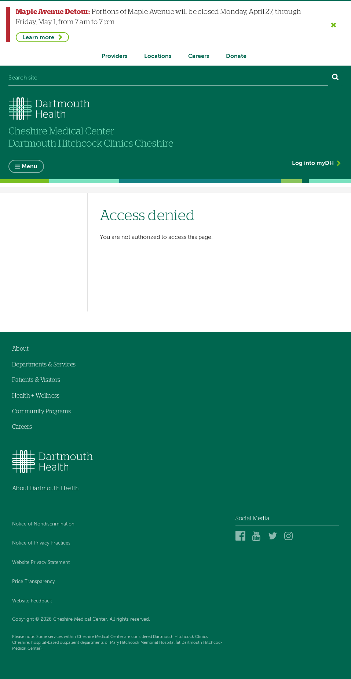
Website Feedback (32, 601)
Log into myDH (313, 163)
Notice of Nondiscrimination (43, 524)
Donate (236, 56)
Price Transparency (33, 582)
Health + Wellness (35, 396)
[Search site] (168, 78)
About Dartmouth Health (45, 488)
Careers (198, 56)
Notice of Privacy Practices (41, 543)
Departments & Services (44, 365)
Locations (157, 56)
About (20, 349)
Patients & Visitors (36, 380)
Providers (114, 56)
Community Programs (41, 411)
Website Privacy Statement (41, 562)
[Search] (335, 78)
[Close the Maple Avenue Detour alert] (334, 24)
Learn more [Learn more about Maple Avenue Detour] (38, 38)
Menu (29, 167)
